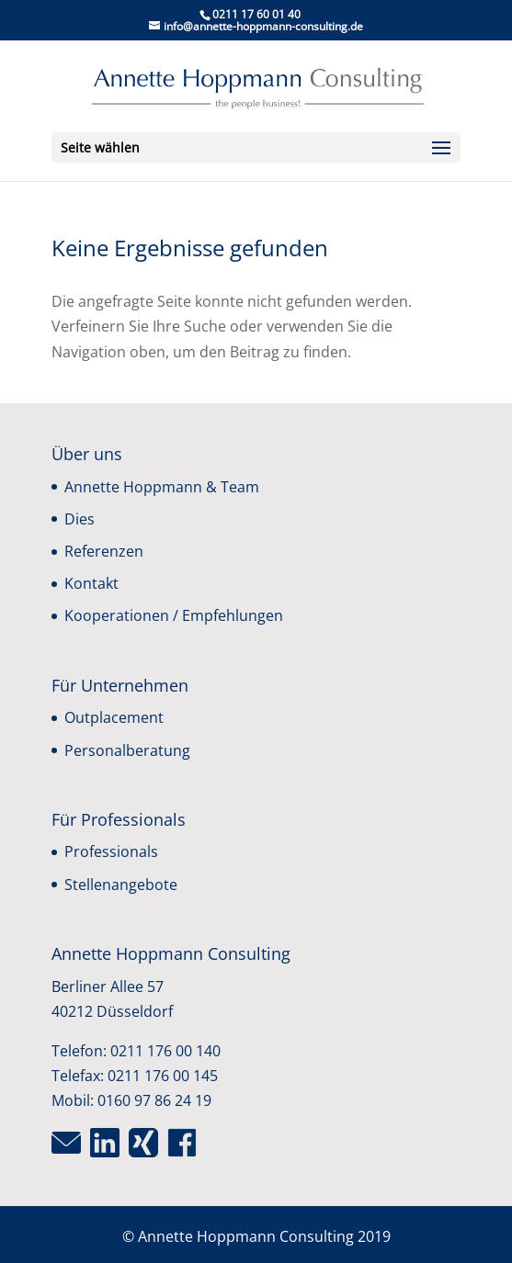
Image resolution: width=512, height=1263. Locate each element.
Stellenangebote (120, 884)
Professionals (111, 851)
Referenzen (103, 551)
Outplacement (114, 717)
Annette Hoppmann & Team (161, 487)
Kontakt (91, 583)
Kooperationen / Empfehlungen (173, 615)
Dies (79, 519)
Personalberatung (127, 750)
